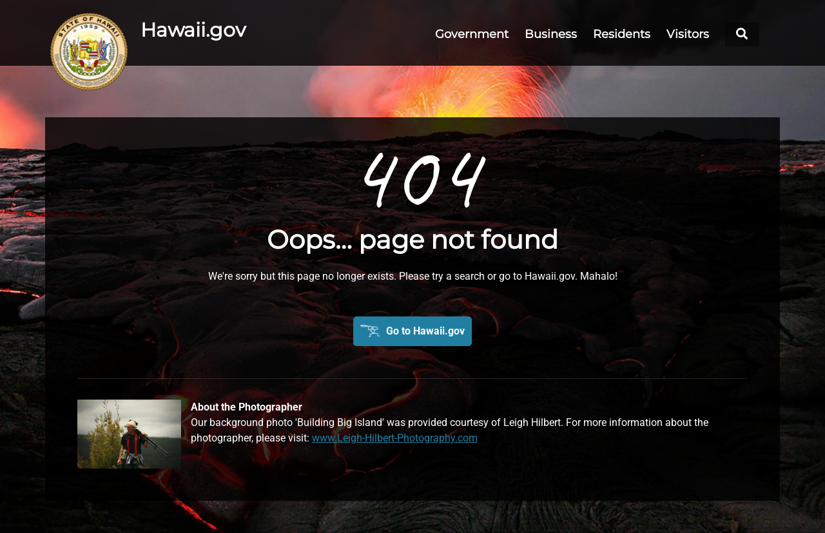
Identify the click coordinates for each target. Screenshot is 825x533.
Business (551, 34)
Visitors (687, 34)
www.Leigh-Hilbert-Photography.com (395, 438)
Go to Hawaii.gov (425, 331)
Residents (621, 34)
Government (472, 34)
